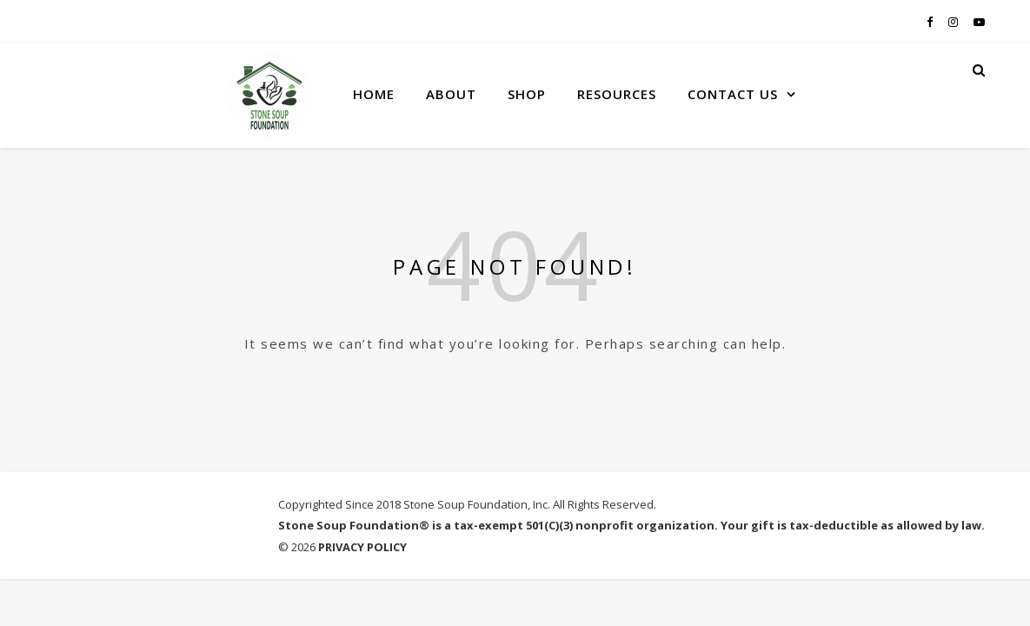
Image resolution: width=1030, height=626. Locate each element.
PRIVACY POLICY (362, 547)
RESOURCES (616, 94)
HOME (374, 94)
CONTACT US (733, 94)
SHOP (527, 94)
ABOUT (451, 94)
